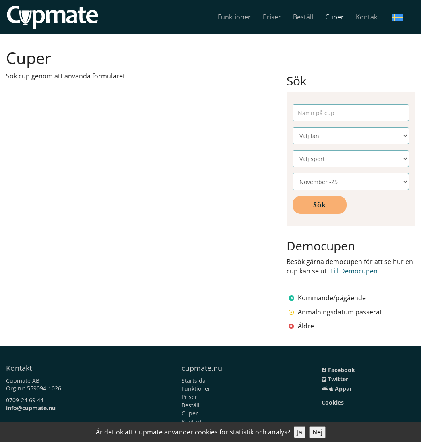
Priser (272, 16)
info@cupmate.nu (31, 408)
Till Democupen (354, 270)
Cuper (334, 16)
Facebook (338, 370)
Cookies (333, 402)
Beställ (303, 16)
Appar (337, 388)
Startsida (194, 380)
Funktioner (234, 16)
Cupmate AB (22, 380)
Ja (299, 432)
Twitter (335, 379)
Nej (317, 432)
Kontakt (368, 16)
